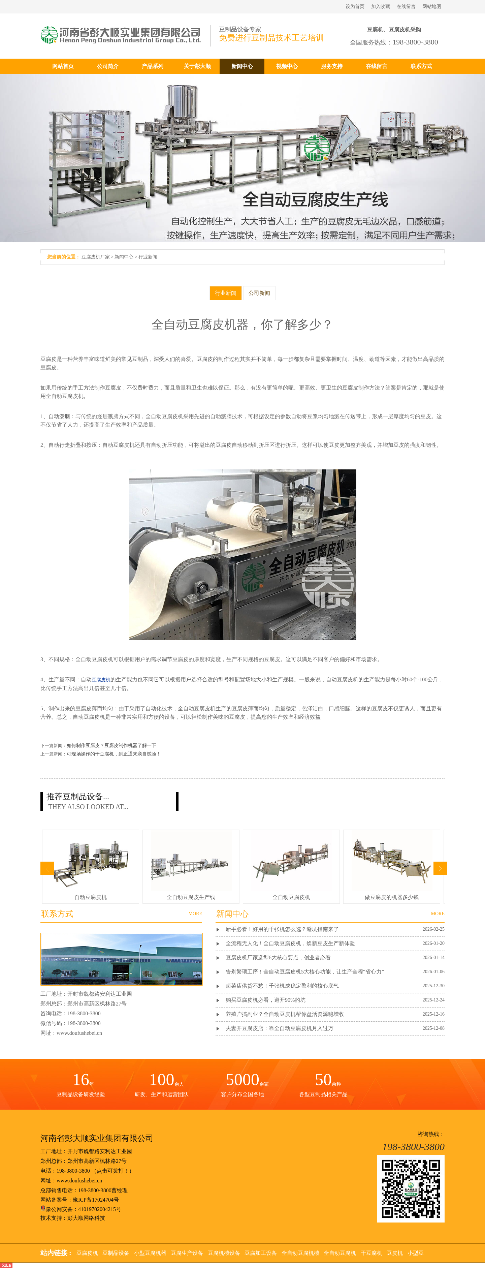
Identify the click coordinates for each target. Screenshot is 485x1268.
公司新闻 (259, 293)
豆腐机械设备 (224, 1253)
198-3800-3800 (73, 1171)
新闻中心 (242, 66)
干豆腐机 (371, 1253)
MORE (438, 913)
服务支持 (332, 66)
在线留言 (406, 6)
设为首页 (355, 6)
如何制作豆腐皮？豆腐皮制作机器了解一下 (111, 745)
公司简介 (108, 66)
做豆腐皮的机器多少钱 (392, 897)
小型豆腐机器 (150, 1253)
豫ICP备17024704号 (96, 1200)
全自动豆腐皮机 (291, 897)
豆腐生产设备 (187, 1253)
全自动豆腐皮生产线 (191, 897)
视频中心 (287, 66)
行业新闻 (147, 256)
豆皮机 (395, 1253)
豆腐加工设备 (261, 1253)
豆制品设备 (115, 1253)
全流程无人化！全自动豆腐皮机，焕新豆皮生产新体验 (290, 943)
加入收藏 (380, 6)
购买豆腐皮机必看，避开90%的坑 (265, 1000)
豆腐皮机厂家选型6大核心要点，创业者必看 (278, 957)
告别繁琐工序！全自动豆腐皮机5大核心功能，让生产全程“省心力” (305, 972)
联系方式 (421, 66)
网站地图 (431, 6)
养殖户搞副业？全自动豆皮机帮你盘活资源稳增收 (285, 1014)
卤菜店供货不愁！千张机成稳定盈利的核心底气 (282, 986)
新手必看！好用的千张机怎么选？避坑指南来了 (282, 929)
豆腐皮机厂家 (96, 256)
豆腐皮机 (87, 1253)
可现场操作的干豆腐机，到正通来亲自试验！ (114, 753)
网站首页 (63, 66)
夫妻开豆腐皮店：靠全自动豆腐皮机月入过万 (279, 1028)
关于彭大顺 (197, 66)
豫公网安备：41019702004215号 (80, 1209)
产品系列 (152, 66)
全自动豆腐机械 (300, 1253)
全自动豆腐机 (340, 1253)
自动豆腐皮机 (90, 897)
